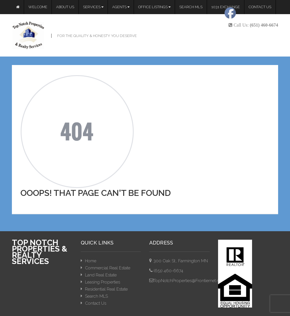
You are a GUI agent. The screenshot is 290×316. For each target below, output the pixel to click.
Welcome (37, 7)
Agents (120, 7)
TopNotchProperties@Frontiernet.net (188, 280)
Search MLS (190, 7)
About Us (65, 7)
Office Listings (154, 7)
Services (93, 7)
